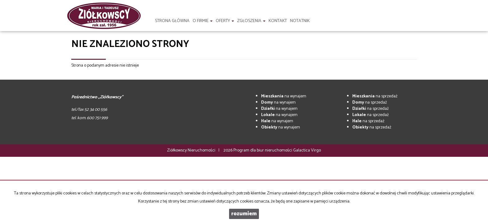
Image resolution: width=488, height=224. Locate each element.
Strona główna (172, 21)
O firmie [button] (203, 21)
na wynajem (283, 96)
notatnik (300, 21)
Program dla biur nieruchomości (263, 150)
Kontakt (278, 21)
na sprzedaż (374, 96)
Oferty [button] (225, 21)
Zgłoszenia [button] (251, 21)
